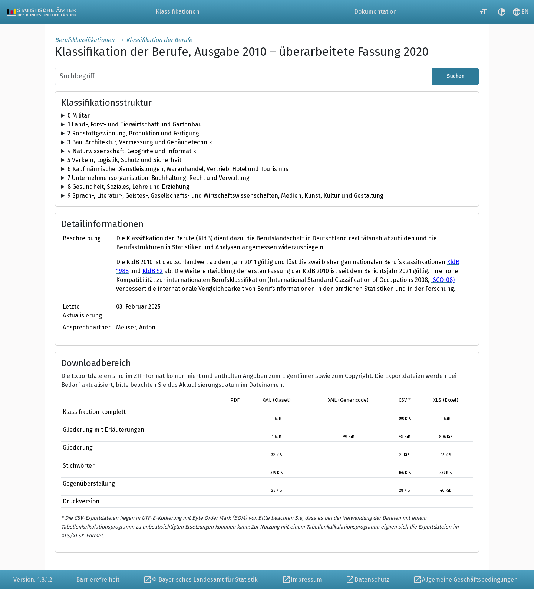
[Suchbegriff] (243, 76)
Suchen (455, 76)
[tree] (267, 115)
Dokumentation (375, 11)
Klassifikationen (178, 11)
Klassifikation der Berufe (159, 39)
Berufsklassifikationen (84, 39)
